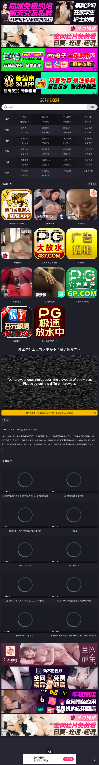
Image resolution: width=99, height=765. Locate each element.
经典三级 (46, 143)
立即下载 (68, 759)
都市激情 (24, 160)
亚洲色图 (46, 149)
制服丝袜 (24, 143)
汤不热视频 (88, 170)
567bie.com (49, 100)
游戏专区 (88, 117)
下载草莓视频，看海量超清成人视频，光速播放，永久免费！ (60, 412)
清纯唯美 (46, 154)
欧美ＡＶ (67, 128)
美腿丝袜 (24, 154)
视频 (7, 129)
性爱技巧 (88, 164)
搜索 (92, 107)
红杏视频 (24, 175)
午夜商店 (46, 170)
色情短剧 (46, 175)
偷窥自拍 (24, 149)
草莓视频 (67, 170)
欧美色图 (67, 149)
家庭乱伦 (46, 160)
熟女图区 (67, 154)
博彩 (7, 119)
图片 (7, 151)
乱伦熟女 (67, 143)
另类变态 (88, 143)
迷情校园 (24, 164)
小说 (7, 161)
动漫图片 (88, 149)
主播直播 (67, 132)
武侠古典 (88, 160)
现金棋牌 (67, 121)
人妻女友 (67, 160)
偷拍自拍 (46, 138)
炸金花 (46, 121)
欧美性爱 (88, 138)
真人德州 (46, 117)
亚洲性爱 (24, 138)
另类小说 (46, 164)
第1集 (5, 420)
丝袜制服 (46, 132)
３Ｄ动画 (88, 128)
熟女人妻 (24, 132)
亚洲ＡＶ (24, 128)
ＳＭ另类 (88, 132)
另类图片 (88, 154)
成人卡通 (67, 138)
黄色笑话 (67, 164)
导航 (7, 172)
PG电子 (24, 117)
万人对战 (67, 117)
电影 (7, 140)
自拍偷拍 (46, 128)
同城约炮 (24, 170)
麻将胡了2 (24, 121)
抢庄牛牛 (88, 121)
